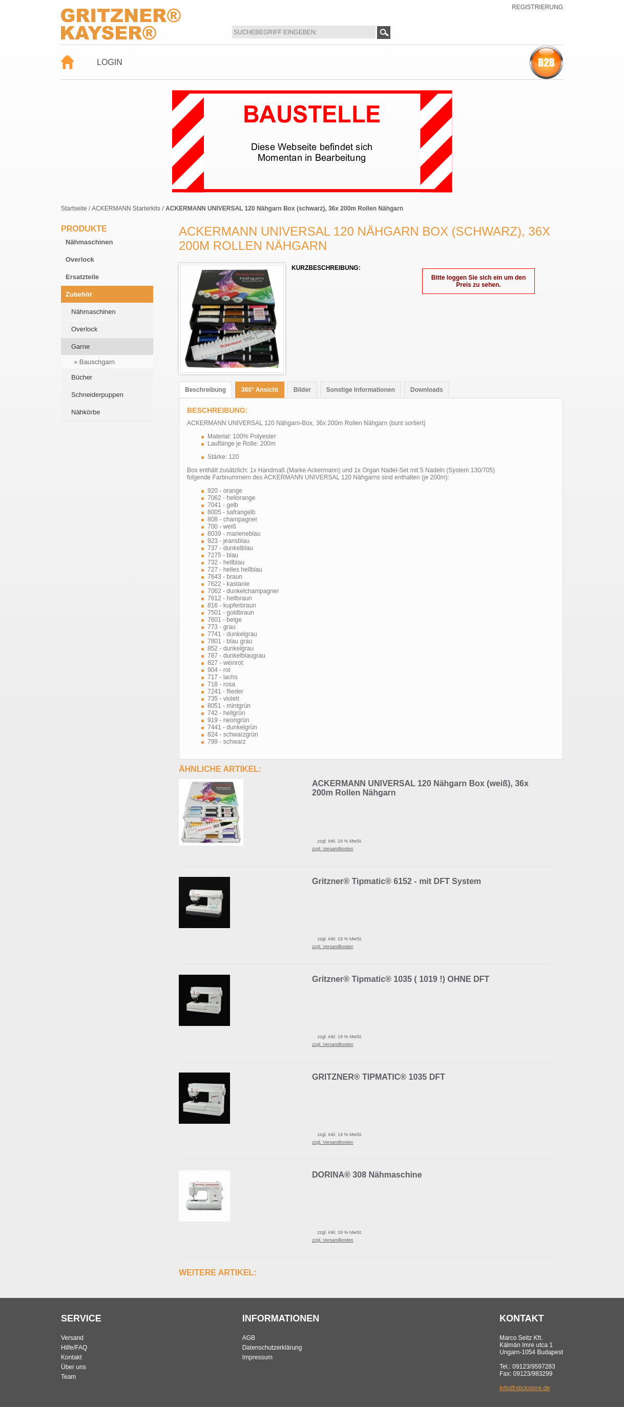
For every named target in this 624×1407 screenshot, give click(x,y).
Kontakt (71, 1357)
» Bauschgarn (94, 362)
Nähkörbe (85, 412)
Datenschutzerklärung (272, 1347)
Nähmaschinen (89, 242)
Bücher (81, 377)
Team (68, 1376)
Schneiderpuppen (97, 394)
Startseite (74, 208)
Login (109, 62)
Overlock (80, 259)
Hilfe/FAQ (74, 1347)
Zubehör (79, 294)
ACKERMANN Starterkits (126, 208)
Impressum (257, 1357)
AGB (248, 1337)
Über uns (73, 1367)
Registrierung (537, 7)
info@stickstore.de (525, 1388)
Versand (72, 1337)
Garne (80, 346)
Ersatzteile (82, 277)
